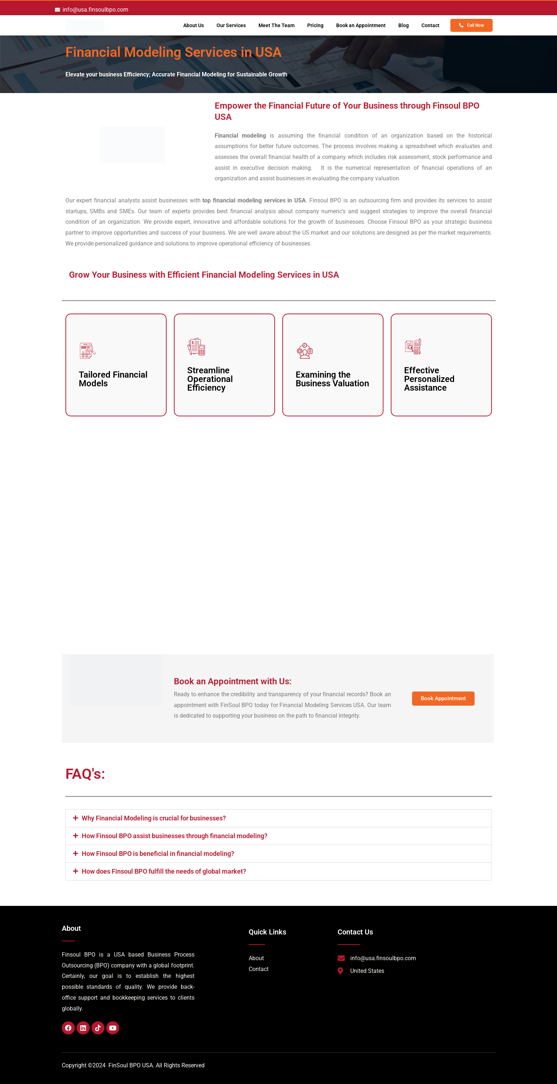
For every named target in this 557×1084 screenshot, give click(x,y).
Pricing (315, 25)
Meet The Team (276, 25)
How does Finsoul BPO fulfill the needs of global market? (164, 871)
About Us (193, 25)
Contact (430, 25)
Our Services (231, 25)
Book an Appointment (361, 25)
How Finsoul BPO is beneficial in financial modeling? (158, 853)
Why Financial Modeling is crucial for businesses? (154, 818)
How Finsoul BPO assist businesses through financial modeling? (174, 836)
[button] (279, 818)
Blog (403, 25)
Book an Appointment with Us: (233, 681)
